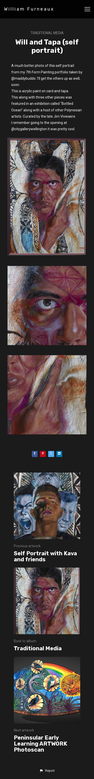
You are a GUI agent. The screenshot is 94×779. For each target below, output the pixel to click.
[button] (46, 770)
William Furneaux (29, 9)
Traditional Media (47, 33)
